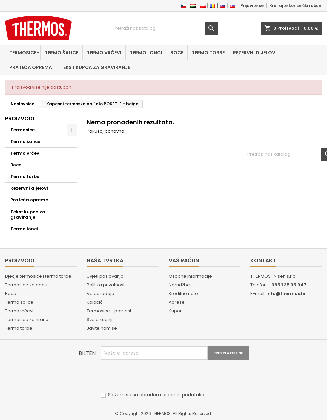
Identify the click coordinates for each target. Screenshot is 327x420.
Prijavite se (252, 5)
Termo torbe (208, 52)
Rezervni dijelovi (255, 52)
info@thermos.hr (286, 293)
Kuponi (176, 311)
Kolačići (95, 302)
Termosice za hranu (26, 319)
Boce (176, 52)
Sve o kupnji (99, 319)
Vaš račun (184, 260)
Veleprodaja (100, 293)
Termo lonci (146, 52)
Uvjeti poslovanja (105, 276)
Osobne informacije (190, 276)
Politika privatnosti (106, 285)
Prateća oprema (30, 67)
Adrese (177, 302)
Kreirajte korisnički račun (295, 5)
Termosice (22, 52)
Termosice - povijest (109, 311)
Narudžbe (179, 285)
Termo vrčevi (104, 52)
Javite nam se (102, 328)
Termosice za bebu (26, 285)
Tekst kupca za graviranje (95, 67)
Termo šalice (61, 52)
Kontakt (263, 260)
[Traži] (163, 28)
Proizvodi (19, 118)
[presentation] (151, 376)
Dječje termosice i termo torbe (38, 276)
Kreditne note (183, 293)
